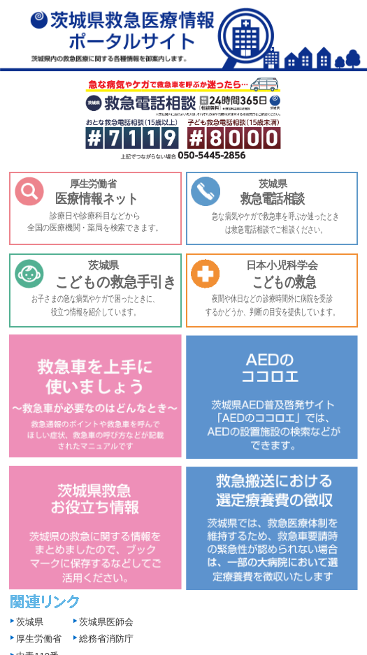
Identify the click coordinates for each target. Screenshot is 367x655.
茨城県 (29, 622)
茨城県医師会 (106, 622)
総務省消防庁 (106, 638)
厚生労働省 (39, 638)
